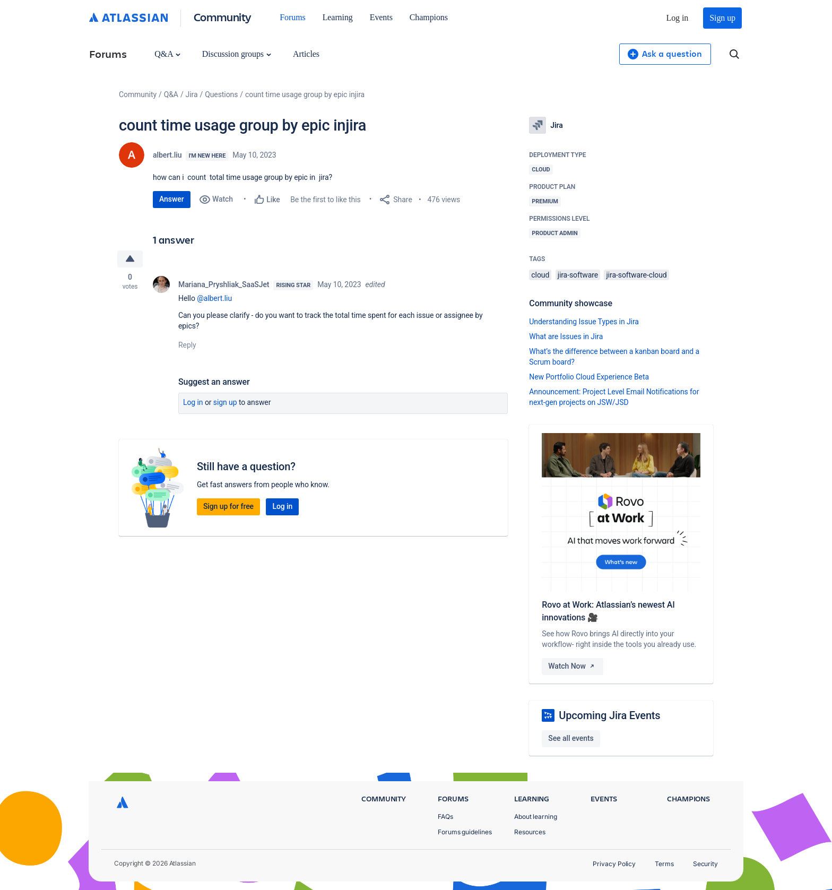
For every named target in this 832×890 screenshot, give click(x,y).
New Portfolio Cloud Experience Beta (589, 377)
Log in (677, 17)
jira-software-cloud (636, 275)
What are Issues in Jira (566, 336)
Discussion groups (236, 53)
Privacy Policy (614, 864)
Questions (221, 94)
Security (705, 864)
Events (381, 17)
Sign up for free (228, 506)
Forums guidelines (465, 832)
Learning (338, 17)
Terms (664, 864)
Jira (192, 94)
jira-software (578, 275)
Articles (306, 53)
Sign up (722, 17)
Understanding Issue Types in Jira (584, 321)
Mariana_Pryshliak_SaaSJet (223, 284)
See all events (570, 738)
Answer (171, 199)
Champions (429, 17)
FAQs (445, 816)
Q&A (167, 53)
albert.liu (167, 155)
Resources (529, 832)
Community (223, 16)
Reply (187, 345)
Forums (292, 17)
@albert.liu (214, 298)
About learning (535, 816)
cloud (540, 275)
